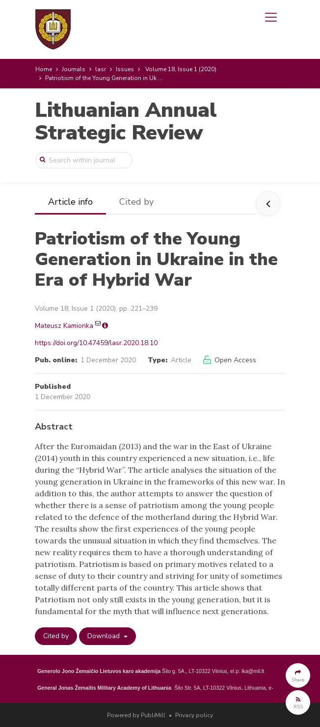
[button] (298, 675)
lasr (100, 69)
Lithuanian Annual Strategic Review (126, 121)
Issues (125, 69)
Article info (70, 202)
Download (104, 636)
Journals (73, 69)
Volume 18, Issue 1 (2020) (180, 69)
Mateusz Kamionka (64, 325)
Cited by (136, 202)
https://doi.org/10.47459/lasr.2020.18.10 (96, 343)
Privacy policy (194, 715)
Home (43, 69)
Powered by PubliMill (136, 715)
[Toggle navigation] (271, 17)
